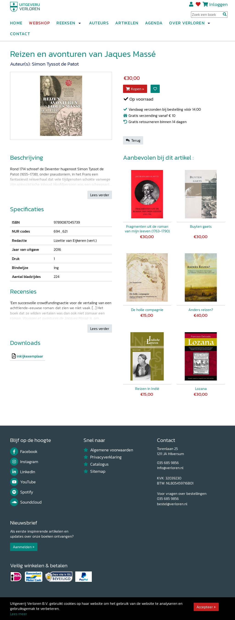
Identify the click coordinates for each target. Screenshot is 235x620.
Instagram (24, 462)
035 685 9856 (168, 462)
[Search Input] (209, 16)
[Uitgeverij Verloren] (32, 10)
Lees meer (18, 614)
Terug (133, 140)
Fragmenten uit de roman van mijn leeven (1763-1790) (147, 229)
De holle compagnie (147, 310)
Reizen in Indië (147, 388)
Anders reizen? (200, 310)
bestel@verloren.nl (172, 504)
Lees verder (99, 195)
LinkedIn (22, 472)
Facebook (23, 452)
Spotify (21, 492)
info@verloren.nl (170, 467)
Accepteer (204, 607)
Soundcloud (26, 502)
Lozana (201, 388)
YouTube (23, 482)
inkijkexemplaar (30, 356)
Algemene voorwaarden (108, 450)
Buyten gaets (201, 226)
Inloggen (218, 6)
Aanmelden (22, 547)
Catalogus (96, 464)
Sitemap (94, 471)
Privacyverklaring (103, 457)
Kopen (133, 89)
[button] (79, 25)
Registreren (191, 6)
